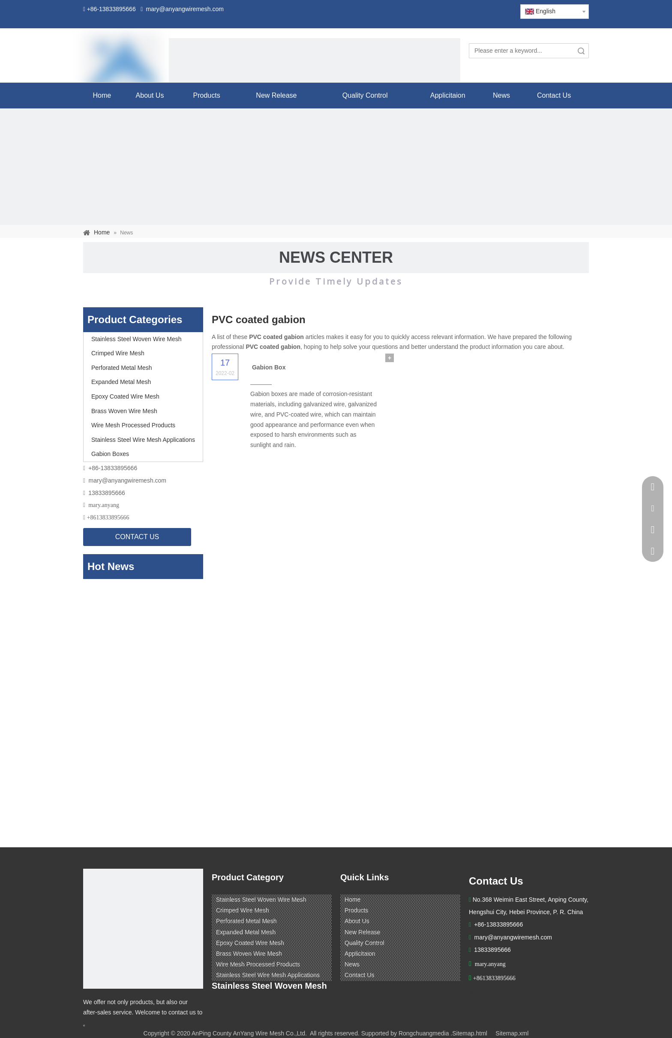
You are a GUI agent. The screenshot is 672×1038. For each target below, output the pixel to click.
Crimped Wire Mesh (117, 353)
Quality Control (364, 942)
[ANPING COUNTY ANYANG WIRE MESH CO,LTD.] (143, 929)
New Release (362, 932)
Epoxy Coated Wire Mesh (125, 396)
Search (581, 51)
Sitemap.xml (511, 1033)
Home (352, 899)
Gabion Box (269, 367)
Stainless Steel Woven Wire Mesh (136, 339)
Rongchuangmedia (424, 1033)
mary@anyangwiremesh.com (128, 480)
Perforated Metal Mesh (121, 367)
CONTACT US (137, 536)
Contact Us (359, 975)
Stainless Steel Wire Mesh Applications (143, 439)
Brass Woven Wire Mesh (124, 411)
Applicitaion (360, 953)
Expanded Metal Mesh (121, 381)
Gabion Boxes (110, 453)
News (352, 964)
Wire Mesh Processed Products (133, 425)
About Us (357, 921)
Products (356, 910)
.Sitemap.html (468, 1033)
